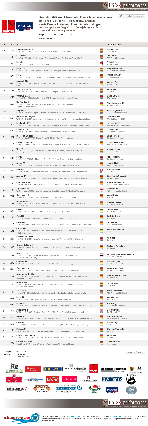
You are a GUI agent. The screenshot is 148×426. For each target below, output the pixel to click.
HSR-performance (78, 416)
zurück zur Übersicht (135, 16)
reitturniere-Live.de (116, 416)
